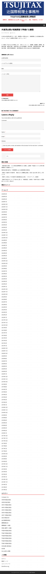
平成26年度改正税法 (7, 530)
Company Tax (5, 497)
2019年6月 (4, 392)
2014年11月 (4, 482)
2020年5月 (4, 366)
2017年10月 (4, 441)
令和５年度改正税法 (6, 510)
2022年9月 (4, 297)
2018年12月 (4, 407)
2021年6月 (4, 335)
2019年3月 (4, 399)
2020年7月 (4, 361)
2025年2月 (4, 230)
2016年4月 (4, 461)
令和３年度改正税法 (6, 505)
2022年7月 (4, 302)
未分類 (3, 548)
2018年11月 (4, 410)
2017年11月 (4, 438)
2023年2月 (4, 284)
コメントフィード (6, 563)
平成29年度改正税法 (7, 538)
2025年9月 (4, 212)
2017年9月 (4, 443)
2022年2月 (4, 314)
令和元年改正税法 (6, 502)
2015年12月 (4, 464)
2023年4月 (4, 279)
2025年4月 (4, 225)
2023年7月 (4, 271)
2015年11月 (4, 466)
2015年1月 (4, 477)
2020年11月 (4, 351)
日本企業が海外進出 (6, 546)
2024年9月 (4, 240)
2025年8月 (4, 214)
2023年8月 (4, 268)
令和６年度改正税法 (6, 512)
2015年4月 (4, 471)
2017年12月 (4, 435)
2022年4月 (4, 309)
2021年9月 (4, 327)
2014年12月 (4, 479)
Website (4, 141)
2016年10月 (4, 453)
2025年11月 (4, 207)
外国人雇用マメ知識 (6, 528)
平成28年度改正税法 (7, 535)
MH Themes (32, 572)
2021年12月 (4, 320)
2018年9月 (4, 415)
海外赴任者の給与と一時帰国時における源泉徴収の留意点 (16, 170)
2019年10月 (4, 381)
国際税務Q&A (5, 523)
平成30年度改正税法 (7, 541)
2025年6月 (4, 219)
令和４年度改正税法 (6, 507)
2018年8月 (4, 417)
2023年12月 (4, 261)
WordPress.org (5, 566)
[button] (44, 25)
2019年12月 (4, 376)
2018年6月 (4, 420)
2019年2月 (4, 402)
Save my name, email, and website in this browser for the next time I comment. (23, 145)
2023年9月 (4, 266)
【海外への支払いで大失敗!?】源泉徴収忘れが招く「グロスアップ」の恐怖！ (20, 177)
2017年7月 (4, 448)
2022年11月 (4, 291)
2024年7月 (4, 245)
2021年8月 (4, 330)
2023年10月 (4, 263)
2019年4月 (4, 397)
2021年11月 (4, 322)
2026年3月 (4, 196)
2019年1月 (4, 405)
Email (3, 136)
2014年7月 (4, 484)
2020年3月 (4, 371)
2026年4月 (4, 194)
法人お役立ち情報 (6, 551)
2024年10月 (4, 237)
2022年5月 (4, 307)
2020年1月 (4, 374)
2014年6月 (4, 487)
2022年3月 (4, 312)
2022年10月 (4, 294)
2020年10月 (4, 353)
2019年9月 (4, 384)
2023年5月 (4, 276)
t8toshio (13, 32)
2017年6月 (4, 451)
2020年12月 (4, 348)
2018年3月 (4, 428)
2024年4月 (4, 253)
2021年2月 (4, 343)
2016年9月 (4, 456)
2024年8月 (4, 242)
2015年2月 (4, 474)
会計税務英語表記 (6, 520)
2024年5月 (4, 250)
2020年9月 (4, 356)
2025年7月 (4, 217)
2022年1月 (4, 317)
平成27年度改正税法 (7, 533)
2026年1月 (4, 201)
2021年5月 (4, 338)
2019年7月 (4, 389)
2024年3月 (4, 255)
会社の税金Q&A (5, 517)
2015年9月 (4, 469)
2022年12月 (4, 289)
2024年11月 (4, 235)
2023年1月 (4, 286)
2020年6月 (4, 363)
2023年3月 (4, 281)
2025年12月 (4, 204)
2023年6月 (4, 273)
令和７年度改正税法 (6, 515)
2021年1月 (4, 345)
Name (3, 132)
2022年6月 (4, 304)
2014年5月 (4, 489)
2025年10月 (4, 209)
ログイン (4, 558)
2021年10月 (4, 325)
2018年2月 (4, 430)
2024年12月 (4, 232)
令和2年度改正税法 (6, 499)
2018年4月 (4, 425)
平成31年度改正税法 (7, 543)
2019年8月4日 (6, 32)
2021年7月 (4, 333)
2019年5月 (4, 394)
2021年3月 (4, 340)
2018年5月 (4, 423)
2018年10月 (4, 412)
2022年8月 (4, 299)
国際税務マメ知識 (6, 525)
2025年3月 (4, 227)
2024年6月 (4, 248)
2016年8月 (4, 458)
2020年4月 (4, 369)
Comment (4, 120)
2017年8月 (4, 446)
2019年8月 (4, 386)
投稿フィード (5, 561)
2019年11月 (4, 379)
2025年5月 (4, 222)
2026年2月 (4, 199)
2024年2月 (4, 258)
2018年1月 (4, 433)
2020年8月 (4, 358)
